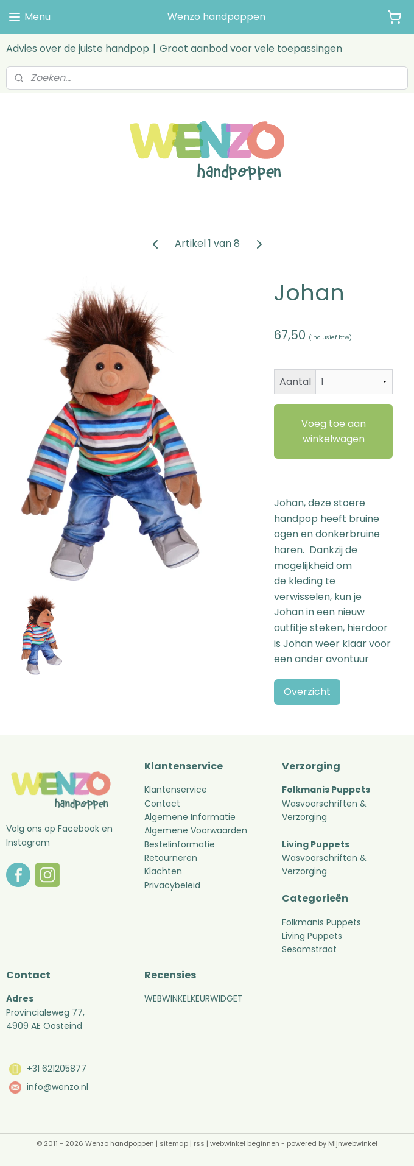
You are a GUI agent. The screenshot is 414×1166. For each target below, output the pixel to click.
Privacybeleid (172, 885)
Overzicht (307, 692)
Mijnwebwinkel (352, 1143)
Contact (162, 803)
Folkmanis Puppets (321, 922)
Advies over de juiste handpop (77, 48)
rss (199, 1143)
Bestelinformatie (179, 844)
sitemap (174, 1143)
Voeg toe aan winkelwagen (333, 431)
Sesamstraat (309, 949)
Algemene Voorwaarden (195, 830)
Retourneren (172, 858)
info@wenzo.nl (57, 1087)
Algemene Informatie (190, 817)
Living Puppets (312, 936)
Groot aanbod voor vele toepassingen (251, 48)
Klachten (163, 871)
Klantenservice (175, 789)
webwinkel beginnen (244, 1143)
